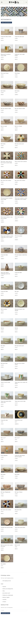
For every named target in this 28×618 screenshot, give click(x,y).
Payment (4, 586)
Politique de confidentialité (8, 595)
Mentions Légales (6, 597)
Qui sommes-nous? (6, 593)
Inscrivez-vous (5, 613)
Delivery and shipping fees (8, 588)
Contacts (4, 601)
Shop (4, 590)
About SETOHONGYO (6, 22)
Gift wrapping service (7, 580)
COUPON (4, 599)
